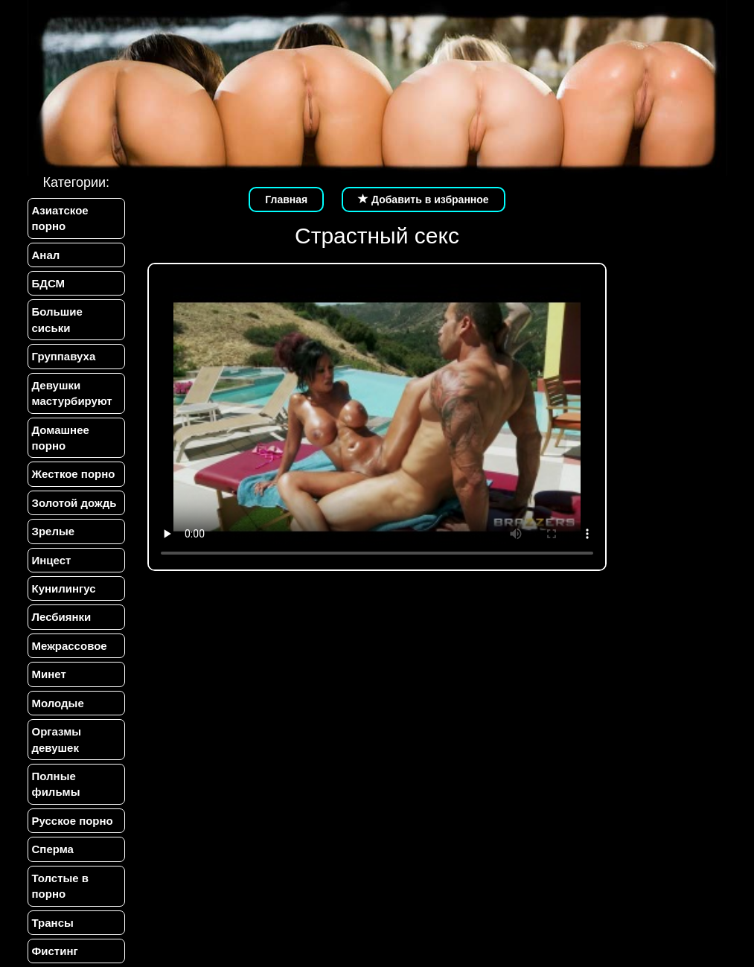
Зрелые (53, 531)
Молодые (58, 703)
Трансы (53, 922)
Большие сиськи (57, 319)
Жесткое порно (73, 473)
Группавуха (64, 356)
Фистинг (55, 951)
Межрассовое (69, 645)
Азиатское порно (60, 218)
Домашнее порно (60, 438)
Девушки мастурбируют (72, 393)
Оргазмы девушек (57, 739)
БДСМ (49, 283)
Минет (49, 674)
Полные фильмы (56, 784)
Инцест (51, 560)
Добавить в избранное (423, 199)
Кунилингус (64, 588)
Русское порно (72, 820)
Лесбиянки (62, 616)
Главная (286, 199)
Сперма (53, 849)
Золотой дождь (74, 503)
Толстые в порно (60, 886)
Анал (46, 255)
